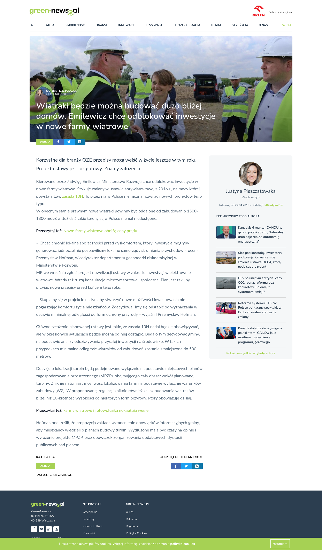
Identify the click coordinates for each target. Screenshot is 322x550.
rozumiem (280, 544)
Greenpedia (90, 512)
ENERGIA (44, 141)
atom (50, 25)
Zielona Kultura (92, 526)
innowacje (126, 25)
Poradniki (89, 533)
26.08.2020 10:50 (56, 94)
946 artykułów (273, 205)
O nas (263, 25)
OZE (32, 25)
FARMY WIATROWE (60, 475)
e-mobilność (74, 25)
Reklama (131, 519)
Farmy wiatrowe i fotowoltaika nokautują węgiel (106, 410)
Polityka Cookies (136, 533)
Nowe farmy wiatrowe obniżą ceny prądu (100, 230)
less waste (155, 25)
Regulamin (132, 526)
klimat (216, 25)
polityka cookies (182, 544)
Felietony (88, 519)
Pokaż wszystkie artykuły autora (250, 353)
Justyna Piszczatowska (62, 90)
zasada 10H (72, 196)
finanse (101, 25)
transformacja (187, 25)
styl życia (240, 25)
